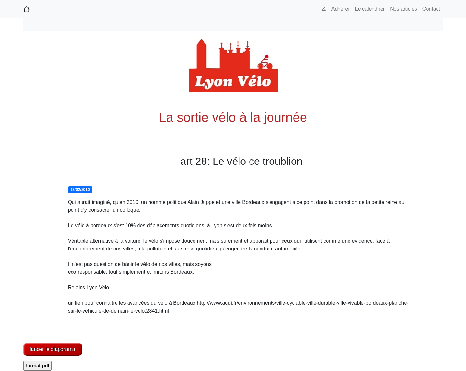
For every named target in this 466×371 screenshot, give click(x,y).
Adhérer (340, 9)
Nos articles (403, 9)
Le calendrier (370, 9)
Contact (431, 9)
